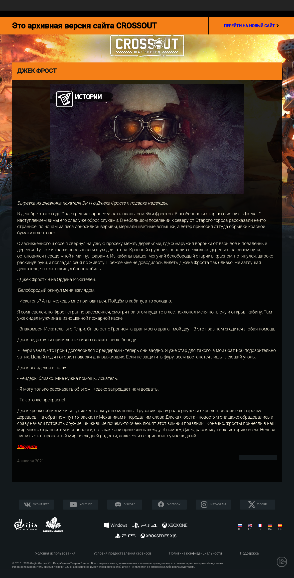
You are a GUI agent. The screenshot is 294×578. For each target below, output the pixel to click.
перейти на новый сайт (251, 25)
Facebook (173, 504)
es (280, 529)
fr (260, 529)
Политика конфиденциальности (195, 553)
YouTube (86, 504)
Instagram (218, 504)
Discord (129, 504)
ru (240, 529)
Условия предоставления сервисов (122, 553)
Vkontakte (41, 504)
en (250, 529)
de (270, 529)
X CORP (262, 504)
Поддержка (249, 553)
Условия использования (55, 553)
